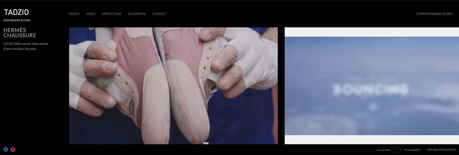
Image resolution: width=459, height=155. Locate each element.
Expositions (111, 14)
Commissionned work (433, 14)
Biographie (137, 14)
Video (90, 14)
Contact (159, 14)
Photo (74, 14)
